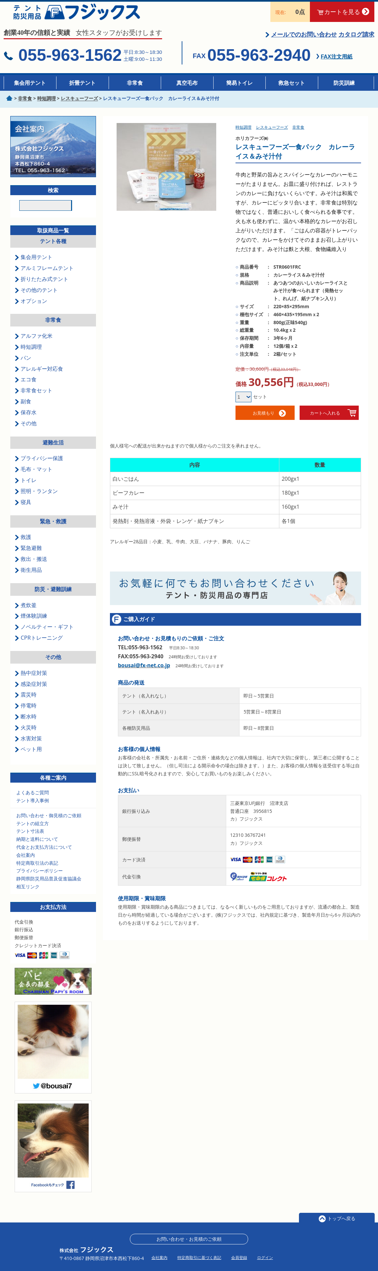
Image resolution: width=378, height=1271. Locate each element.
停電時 (26, 713)
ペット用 (28, 757)
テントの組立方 (32, 831)
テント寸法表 (30, 839)
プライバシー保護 (39, 466)
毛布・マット (33, 477)
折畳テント (82, 82)
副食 (23, 409)
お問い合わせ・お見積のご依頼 (189, 1239)
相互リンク (28, 894)
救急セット (291, 82)
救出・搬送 (31, 566)
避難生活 (53, 450)
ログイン (265, 1257)
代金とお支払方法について (44, 854)
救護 (23, 545)
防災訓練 (344, 82)
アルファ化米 (33, 343)
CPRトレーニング (38, 645)
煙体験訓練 (31, 623)
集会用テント (30, 82)
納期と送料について (37, 847)
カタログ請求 (356, 42)
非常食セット (33, 398)
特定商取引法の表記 (37, 870)
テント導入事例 (32, 808)
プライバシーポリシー (39, 878)
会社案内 (25, 862)
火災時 (26, 735)
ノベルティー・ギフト (44, 634)
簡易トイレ (239, 82)
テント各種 (53, 249)
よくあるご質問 (32, 800)
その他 (26, 431)
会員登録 (239, 1257)
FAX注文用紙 (336, 64)
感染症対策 (31, 691)
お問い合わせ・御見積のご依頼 (48, 823)
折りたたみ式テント (41, 286)
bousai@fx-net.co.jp (144, 673)
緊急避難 (28, 556)
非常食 (135, 82)
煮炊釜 (26, 612)
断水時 (26, 724)
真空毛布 (187, 82)
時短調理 (28, 354)
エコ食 (26, 387)
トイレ (26, 488)
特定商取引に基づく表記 (199, 1257)
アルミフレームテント (44, 275)
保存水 (26, 420)
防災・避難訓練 (53, 596)
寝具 (23, 509)
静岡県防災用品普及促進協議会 (48, 886)
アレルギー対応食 (39, 376)
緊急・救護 (53, 529)
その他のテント (36, 297)
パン (23, 365)
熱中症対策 (31, 680)
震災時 (26, 702)
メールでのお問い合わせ (304, 42)
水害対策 (28, 746)
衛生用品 (28, 577)
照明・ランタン (36, 498)
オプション (31, 308)
